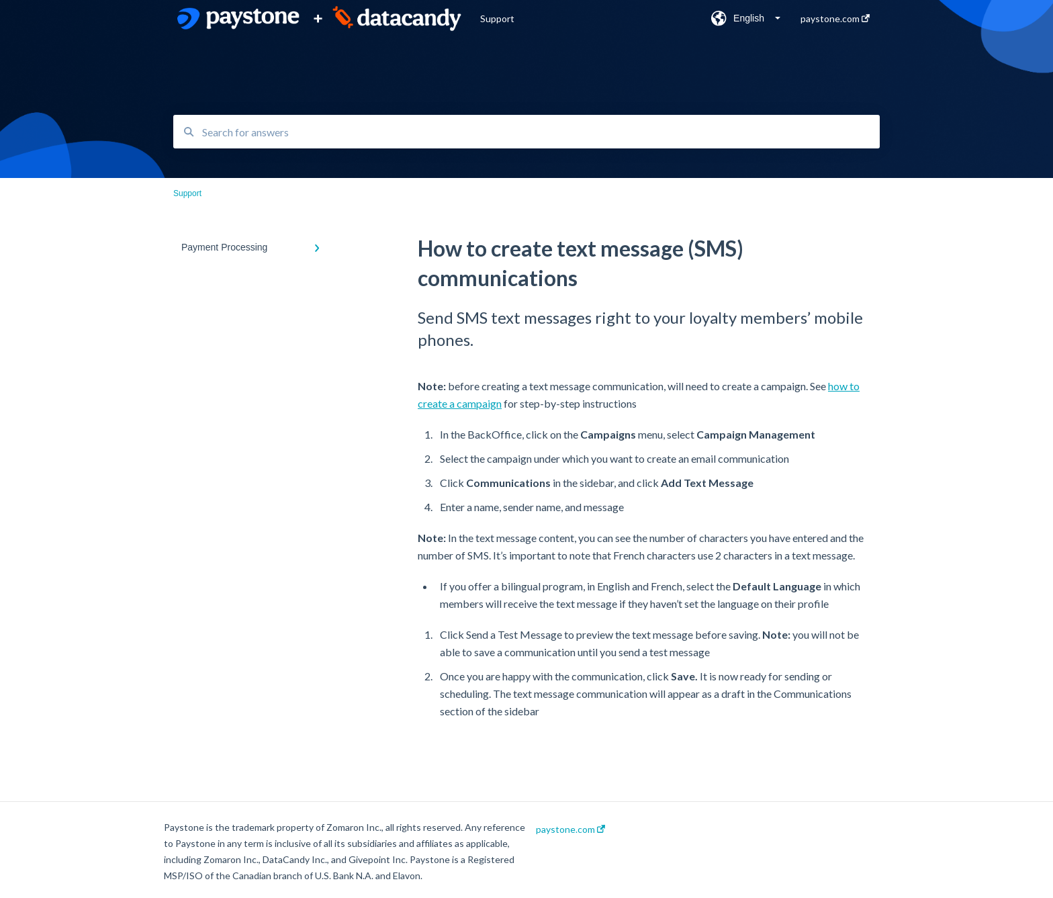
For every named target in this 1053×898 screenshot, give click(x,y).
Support (497, 18)
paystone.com (570, 829)
